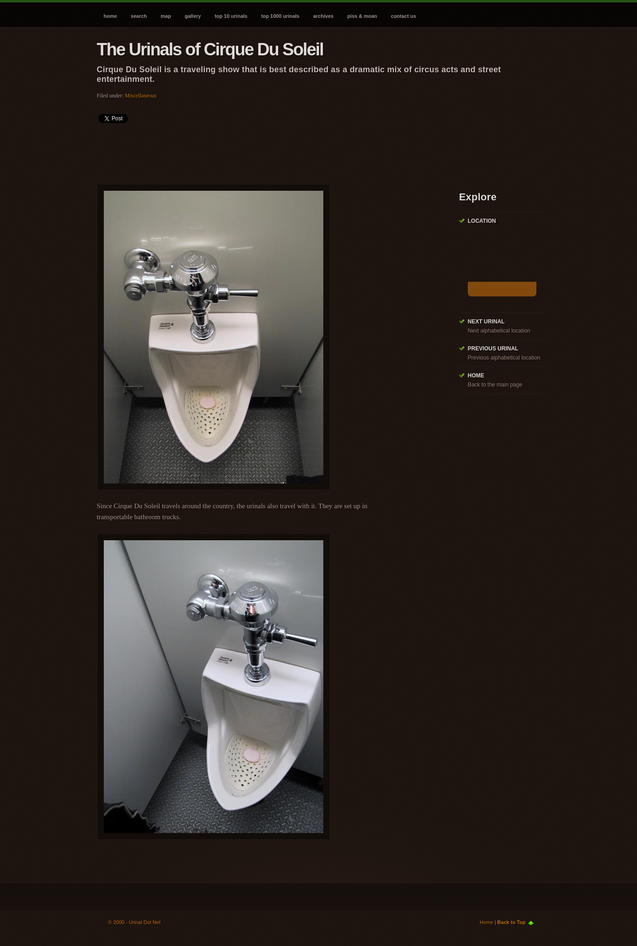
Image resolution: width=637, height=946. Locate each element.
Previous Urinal (493, 348)
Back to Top (511, 922)
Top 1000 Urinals (280, 16)
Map (166, 16)
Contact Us (403, 16)
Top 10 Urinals (230, 16)
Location (482, 221)
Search (139, 16)
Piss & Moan (362, 16)
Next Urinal (486, 321)
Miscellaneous (140, 95)
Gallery (193, 16)
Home (110, 16)
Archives (323, 16)
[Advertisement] (263, 150)
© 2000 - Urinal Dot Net (134, 922)
